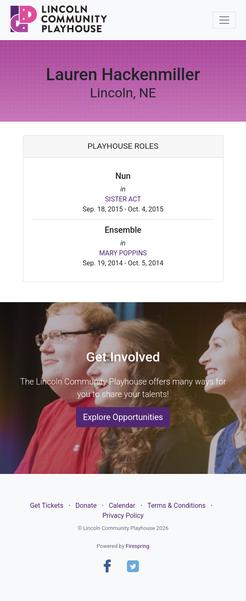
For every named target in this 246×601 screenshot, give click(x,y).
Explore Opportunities (123, 417)
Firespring (138, 546)
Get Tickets (46, 505)
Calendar (122, 505)
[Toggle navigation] (224, 20)
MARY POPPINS (123, 253)
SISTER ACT (123, 199)
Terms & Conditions (176, 505)
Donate (86, 505)
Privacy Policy (123, 516)
